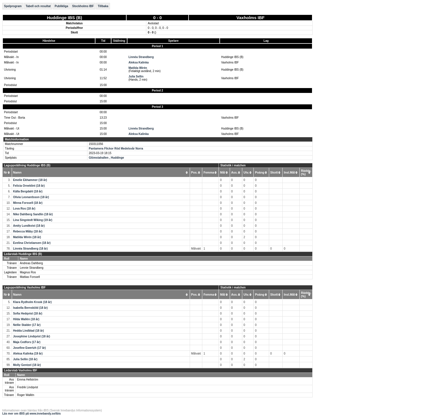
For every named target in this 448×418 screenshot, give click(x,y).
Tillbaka (103, 6)
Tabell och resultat (38, 6)
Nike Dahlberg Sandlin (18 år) (33, 214)
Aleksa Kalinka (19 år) (28, 353)
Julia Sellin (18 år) (25, 359)
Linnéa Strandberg (141, 57)
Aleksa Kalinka (139, 62)
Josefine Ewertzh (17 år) (29, 347)
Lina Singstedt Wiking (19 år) (32, 220)
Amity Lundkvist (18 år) (29, 225)
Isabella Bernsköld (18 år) (30, 307)
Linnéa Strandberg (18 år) (30, 248)
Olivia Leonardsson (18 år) (31, 197)
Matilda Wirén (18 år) (27, 237)
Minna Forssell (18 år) (28, 202)
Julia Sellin (136, 76)
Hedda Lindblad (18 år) (28, 330)
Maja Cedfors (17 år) (27, 342)
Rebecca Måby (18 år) (27, 231)
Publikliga (61, 6)
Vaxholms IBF (251, 17)
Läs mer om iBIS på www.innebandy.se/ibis (31, 413)
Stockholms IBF (83, 6)
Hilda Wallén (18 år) (26, 319)
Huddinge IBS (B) (64, 17)
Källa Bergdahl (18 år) (28, 191)
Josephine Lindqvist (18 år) (31, 336)
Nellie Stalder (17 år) (27, 325)
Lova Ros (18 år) (24, 208)
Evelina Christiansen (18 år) (32, 242)
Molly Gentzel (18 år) (27, 365)
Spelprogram (13, 6)
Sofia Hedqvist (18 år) (27, 313)
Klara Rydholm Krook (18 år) (32, 302)
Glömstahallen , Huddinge (106, 157)
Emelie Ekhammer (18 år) (30, 180)
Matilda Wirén (138, 67)
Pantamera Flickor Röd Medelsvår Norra (116, 148)
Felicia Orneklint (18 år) (29, 185)
